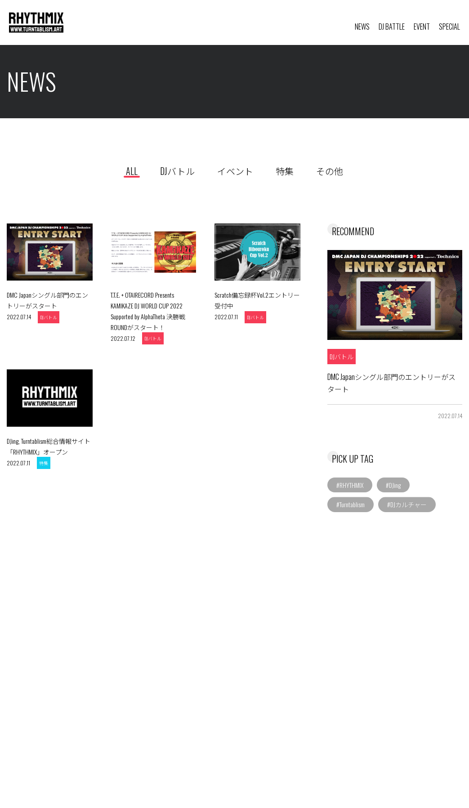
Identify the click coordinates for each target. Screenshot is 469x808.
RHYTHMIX (73, 23)
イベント (235, 171)
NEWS (362, 26)
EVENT (422, 26)
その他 (329, 171)
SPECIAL (449, 26)
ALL (132, 171)
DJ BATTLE (392, 26)
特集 (285, 171)
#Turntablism (350, 503)
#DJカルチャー (407, 503)
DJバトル (177, 171)
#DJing (393, 483)
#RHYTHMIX (349, 483)
